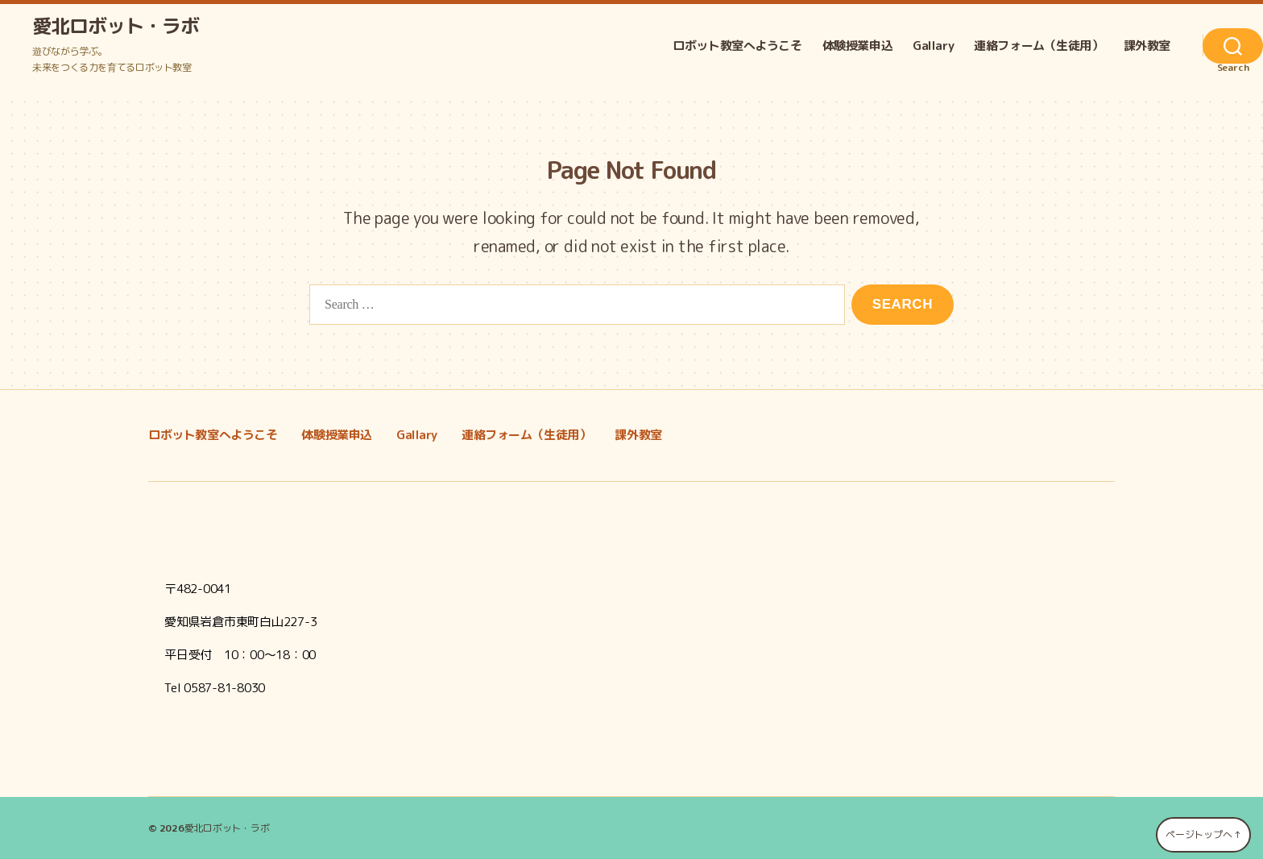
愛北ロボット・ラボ (115, 25)
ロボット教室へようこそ (737, 45)
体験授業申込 (857, 45)
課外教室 (1147, 45)
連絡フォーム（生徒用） (1038, 45)
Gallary (933, 45)
